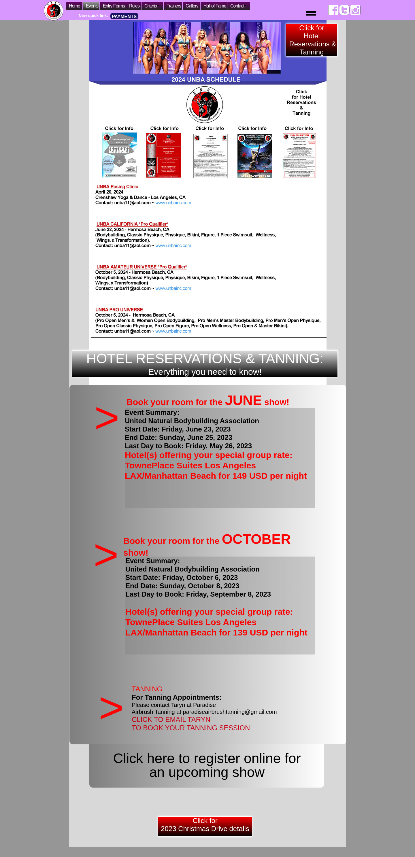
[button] (291, 10)
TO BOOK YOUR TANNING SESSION (191, 728)
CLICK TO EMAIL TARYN (171, 719)
